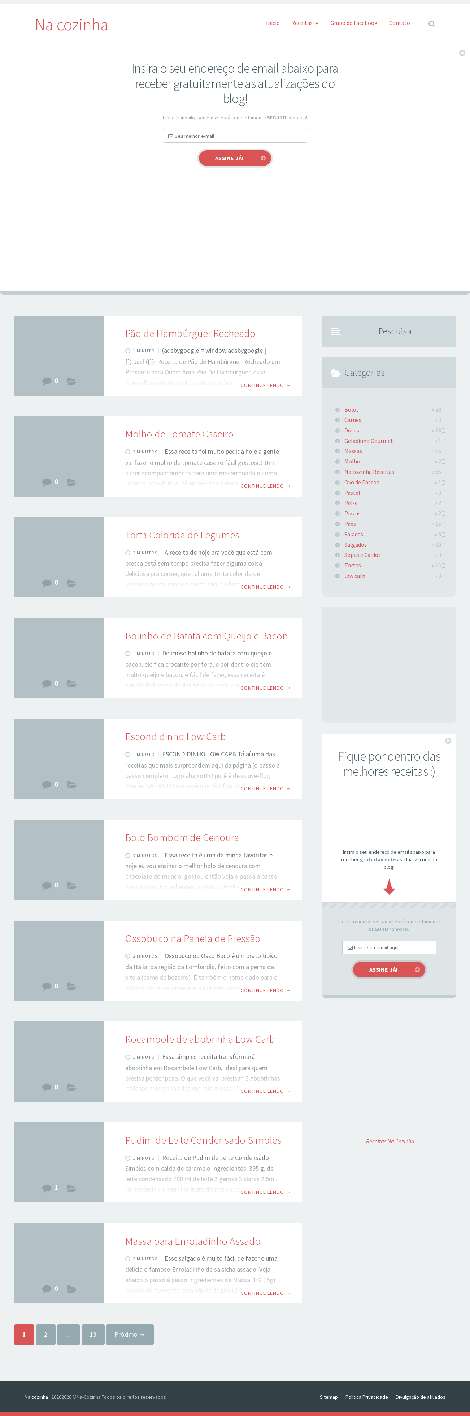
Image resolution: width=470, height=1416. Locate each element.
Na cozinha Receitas (369, 471)
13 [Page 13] (93, 1334)
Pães (71, 383)
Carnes (71, 988)
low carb (71, 786)
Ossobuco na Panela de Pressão (193, 938)
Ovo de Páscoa (361, 482)
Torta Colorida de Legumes (182, 534)
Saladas (353, 534)
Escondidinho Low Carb (175, 736)
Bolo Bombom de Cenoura (182, 837)
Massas (71, 1291)
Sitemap (329, 1397)
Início (273, 22)
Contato (399, 22)
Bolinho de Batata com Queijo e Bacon (206, 635)
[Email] (235, 136)
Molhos (71, 484)
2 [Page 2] (45, 1334)
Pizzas (352, 513)
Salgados (71, 685)
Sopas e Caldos (362, 554)
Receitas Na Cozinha (390, 1141)
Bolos (71, 887)
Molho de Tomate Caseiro (179, 433)
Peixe (351, 502)
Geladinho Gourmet (368, 440)
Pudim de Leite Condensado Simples (203, 1140)
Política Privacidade (366, 1397)
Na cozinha (36, 1397)
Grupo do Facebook (353, 22)
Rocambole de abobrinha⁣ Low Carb (200, 1039)
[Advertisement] (235, 236)
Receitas (302, 22)
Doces (71, 1190)
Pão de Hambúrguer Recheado (190, 333)
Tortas (71, 584)
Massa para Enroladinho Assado (193, 1241)
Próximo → (129, 1334)
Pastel (352, 492)
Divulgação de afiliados (420, 1397)
